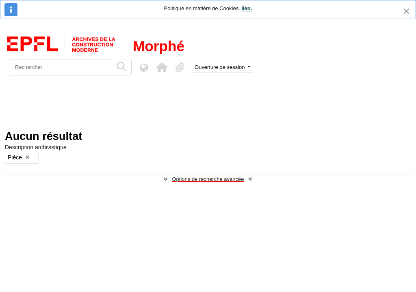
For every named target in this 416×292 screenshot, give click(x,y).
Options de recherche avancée (208, 179)
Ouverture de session (220, 67)
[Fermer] (406, 11)
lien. (246, 8)
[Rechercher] (61, 67)
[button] (162, 67)
